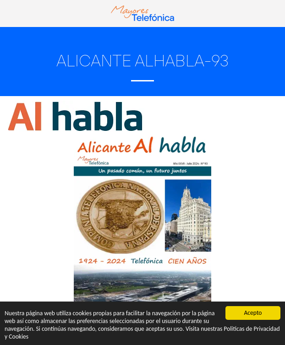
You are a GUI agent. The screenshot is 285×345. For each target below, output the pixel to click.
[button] (10, 13)
